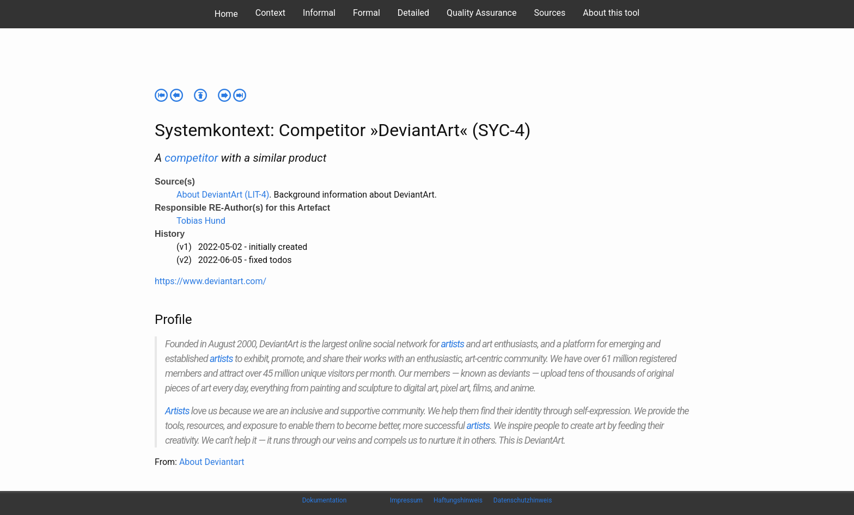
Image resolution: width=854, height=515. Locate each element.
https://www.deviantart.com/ (210, 281)
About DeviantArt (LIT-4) (222, 194)
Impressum (406, 500)
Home (226, 14)
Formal (366, 13)
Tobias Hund (200, 221)
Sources (549, 13)
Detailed (413, 13)
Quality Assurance (481, 13)
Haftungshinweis (458, 500)
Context (270, 13)
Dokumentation (324, 500)
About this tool (611, 13)
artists (453, 344)
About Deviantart (212, 462)
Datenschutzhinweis (522, 500)
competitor (191, 157)
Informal (319, 13)
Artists (177, 410)
